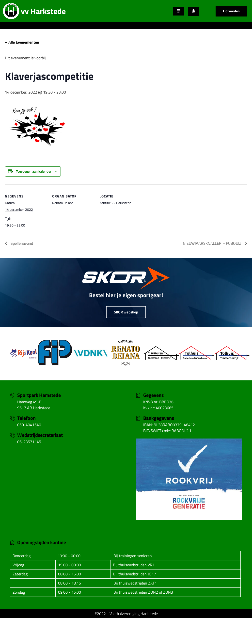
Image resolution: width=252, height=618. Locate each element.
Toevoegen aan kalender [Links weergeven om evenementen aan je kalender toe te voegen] (33, 171)
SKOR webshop (126, 312)
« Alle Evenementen (22, 42)
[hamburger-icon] (178, 11)
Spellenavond (21, 243)
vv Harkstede (43, 11)
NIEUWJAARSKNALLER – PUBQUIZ (212, 243)
